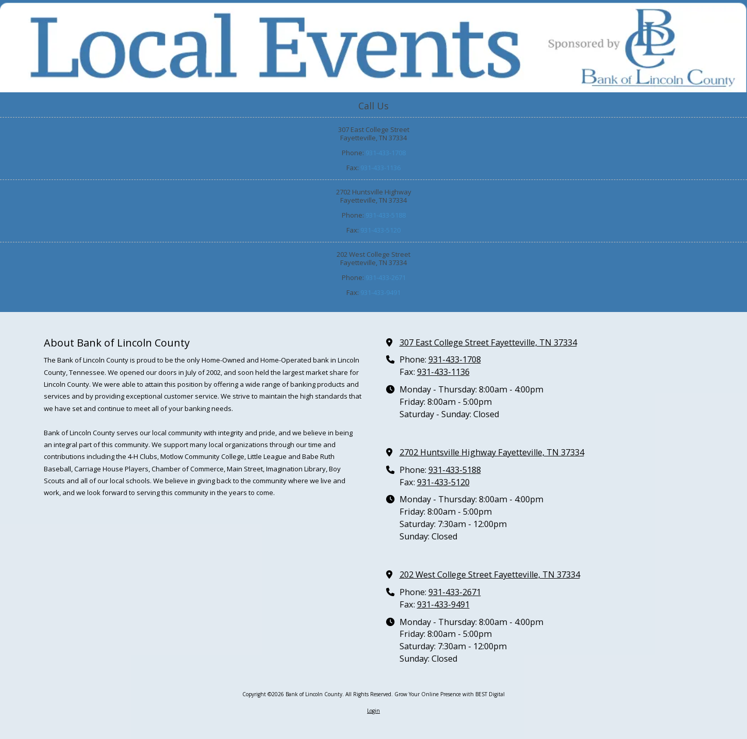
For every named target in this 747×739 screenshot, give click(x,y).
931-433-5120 (380, 230)
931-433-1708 (386, 152)
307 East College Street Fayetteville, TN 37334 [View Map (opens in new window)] (488, 342)
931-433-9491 (380, 292)
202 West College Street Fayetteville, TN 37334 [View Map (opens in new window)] (490, 574)
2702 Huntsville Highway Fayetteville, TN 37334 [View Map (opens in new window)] (492, 452)
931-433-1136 (380, 167)
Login (373, 710)
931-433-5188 (386, 215)
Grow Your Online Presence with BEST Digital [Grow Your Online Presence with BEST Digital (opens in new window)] (449, 694)
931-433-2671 (386, 277)
